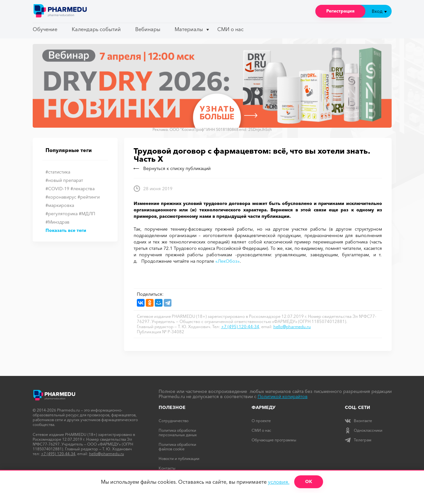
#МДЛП (87, 214)
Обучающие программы (274, 440)
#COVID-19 (57, 188)
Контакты (167, 468)
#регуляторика (62, 214)
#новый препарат (64, 180)
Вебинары (147, 29)
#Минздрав (58, 222)
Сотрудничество (173, 420)
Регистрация (340, 11)
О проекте (261, 420)
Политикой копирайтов (283, 396)
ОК (308, 481)
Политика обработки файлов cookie (177, 446)
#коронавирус (61, 197)
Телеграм (358, 440)
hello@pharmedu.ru (292, 326)
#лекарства (83, 188)
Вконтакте (358, 420)
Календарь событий (96, 29)
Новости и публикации (179, 458)
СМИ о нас (230, 29)
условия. (278, 482)
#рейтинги (89, 197)
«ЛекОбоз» (227, 261)
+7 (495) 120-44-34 (240, 326)
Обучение (45, 29)
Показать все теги (66, 230)
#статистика (58, 172)
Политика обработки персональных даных (178, 432)
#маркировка (60, 205)
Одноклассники (363, 430)
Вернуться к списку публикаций (172, 168)
